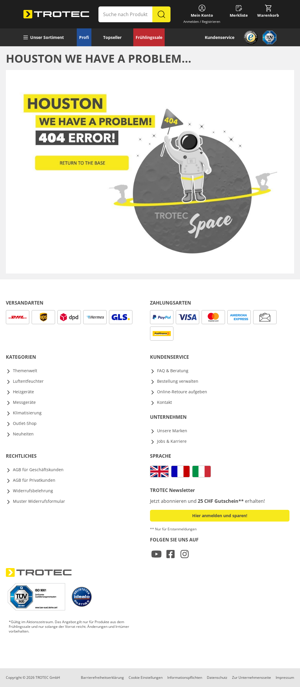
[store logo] (56, 14)
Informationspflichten (184, 677)
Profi (84, 37)
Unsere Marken (172, 430)
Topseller (112, 37)
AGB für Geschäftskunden (38, 469)
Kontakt (164, 402)
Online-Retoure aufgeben (182, 391)
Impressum (285, 677)
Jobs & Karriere (172, 441)
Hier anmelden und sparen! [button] (219, 515)
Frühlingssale (149, 37)
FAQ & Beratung (172, 370)
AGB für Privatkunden (34, 480)
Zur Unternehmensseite (251, 677)
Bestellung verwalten (177, 381)
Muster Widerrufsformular (39, 501)
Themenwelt (25, 370)
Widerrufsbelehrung (33, 490)
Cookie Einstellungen (146, 677)
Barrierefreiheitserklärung (102, 677)
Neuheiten (23, 434)
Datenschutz (217, 677)
